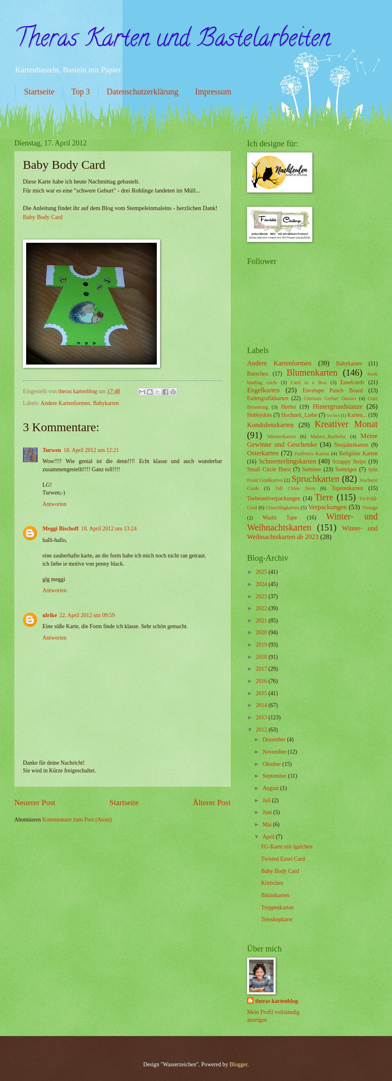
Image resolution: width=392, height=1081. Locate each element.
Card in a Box (309, 382)
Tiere (324, 497)
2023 (262, 596)
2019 (262, 645)
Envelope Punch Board (333, 390)
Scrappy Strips (349, 462)
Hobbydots (259, 415)
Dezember (275, 739)
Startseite (39, 91)
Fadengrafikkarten (267, 398)
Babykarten (106, 403)
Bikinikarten (275, 895)
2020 (262, 632)
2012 (262, 730)
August (271, 788)
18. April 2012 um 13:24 (109, 529)
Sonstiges (346, 469)
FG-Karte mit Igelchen (286, 847)
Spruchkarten (316, 479)
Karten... (357, 415)
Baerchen (257, 374)
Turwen (51, 450)
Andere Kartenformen (65, 403)
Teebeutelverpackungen (274, 498)
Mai (268, 824)
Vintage (370, 507)
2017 (262, 669)
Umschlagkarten (282, 507)
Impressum (213, 91)
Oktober (273, 764)
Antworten (54, 504)
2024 (262, 584)
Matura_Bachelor (328, 436)
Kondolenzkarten (270, 425)
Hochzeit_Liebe (299, 415)
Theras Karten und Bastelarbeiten (172, 40)
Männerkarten (281, 436)
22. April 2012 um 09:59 (87, 615)
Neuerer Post (34, 802)
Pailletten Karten (311, 454)
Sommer (311, 469)
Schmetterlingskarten (287, 461)
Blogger (238, 1064)
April (269, 837)
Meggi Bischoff (60, 529)
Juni (268, 812)
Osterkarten (262, 453)
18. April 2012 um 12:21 (91, 450)
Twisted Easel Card (283, 859)
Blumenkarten (312, 372)
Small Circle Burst (269, 469)
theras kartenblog (276, 1001)
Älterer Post (212, 802)
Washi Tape (280, 518)
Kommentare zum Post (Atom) (77, 820)
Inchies (333, 415)
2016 (262, 681)
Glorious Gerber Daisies (330, 398)
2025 (262, 572)
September (275, 776)
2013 (262, 717)
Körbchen (272, 883)
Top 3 (80, 91)
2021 (262, 621)
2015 (262, 693)
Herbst (288, 407)
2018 (262, 657)
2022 (262, 608)
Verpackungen (327, 507)
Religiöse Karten (358, 453)
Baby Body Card (42, 217)
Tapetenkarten (347, 488)
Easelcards (352, 382)
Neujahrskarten (351, 445)
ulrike (49, 615)
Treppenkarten (277, 907)
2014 (262, 705)
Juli (267, 800)
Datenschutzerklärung (142, 91)
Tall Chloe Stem (295, 488)
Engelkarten (263, 390)
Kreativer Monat (346, 424)
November (275, 752)
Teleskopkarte (276, 919)
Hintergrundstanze (338, 406)
